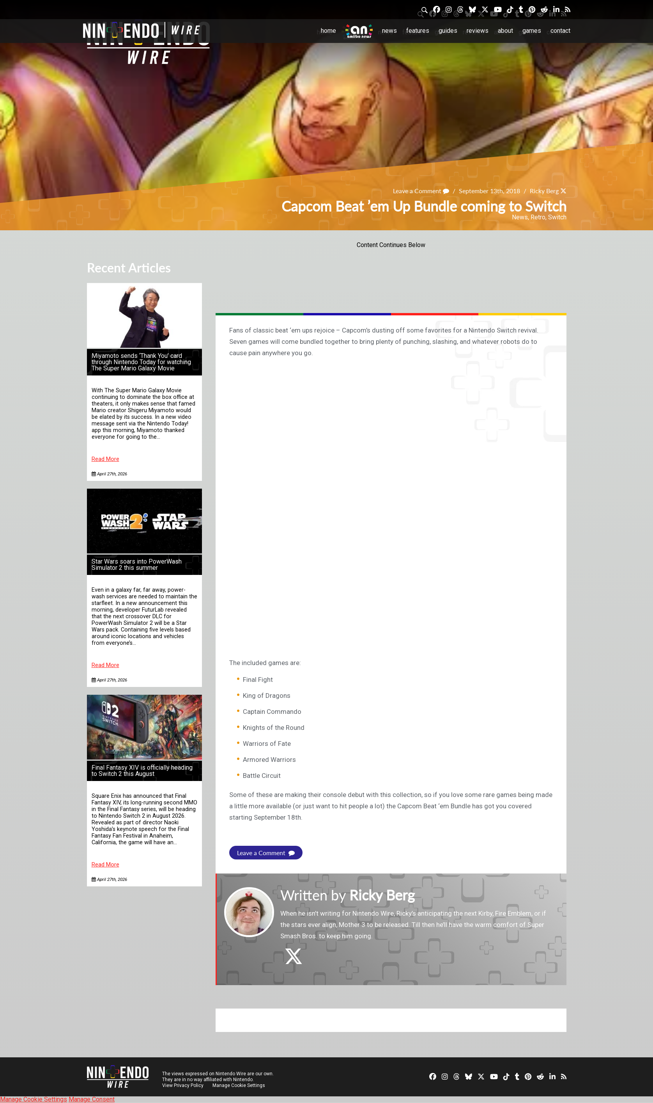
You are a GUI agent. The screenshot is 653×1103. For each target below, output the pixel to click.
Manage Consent (92, 1099)
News (389, 30)
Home (328, 30)
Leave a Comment (421, 190)
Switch (557, 217)
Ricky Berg (544, 190)
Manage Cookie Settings (238, 1085)
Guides (448, 30)
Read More (105, 459)
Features (417, 30)
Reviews (477, 30)
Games (531, 30)
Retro (538, 217)
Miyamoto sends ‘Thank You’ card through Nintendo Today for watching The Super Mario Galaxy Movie (141, 362)
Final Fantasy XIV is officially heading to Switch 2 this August (142, 770)
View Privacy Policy (183, 1085)
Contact (560, 30)
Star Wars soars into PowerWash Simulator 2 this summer (137, 564)
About (505, 30)
